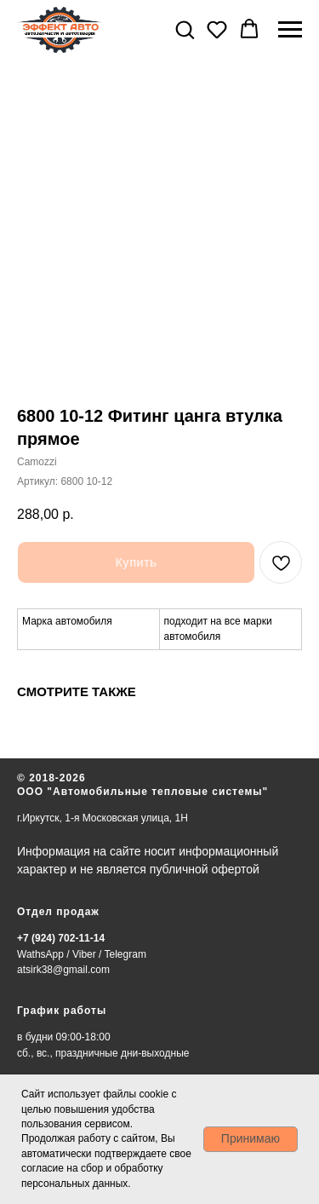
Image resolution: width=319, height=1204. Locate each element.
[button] (184, 29)
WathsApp (40, 954)
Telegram (125, 954)
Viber (84, 954)
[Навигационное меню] (290, 29)
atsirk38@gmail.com (63, 970)
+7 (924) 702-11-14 (61, 938)
